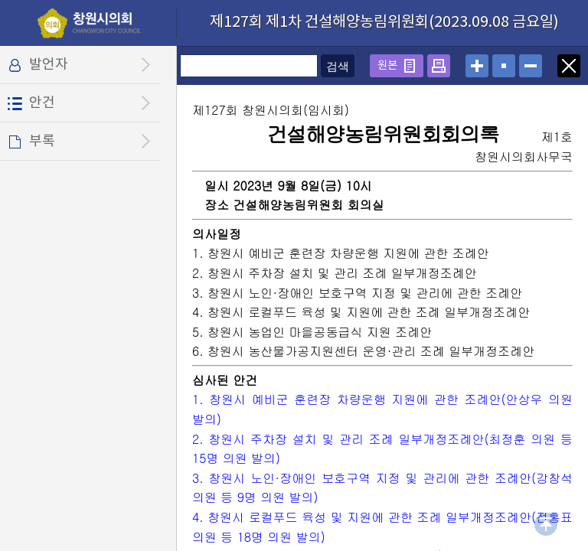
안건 (42, 103)
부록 (42, 141)
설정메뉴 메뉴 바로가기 (0, 0)
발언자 (48, 65)
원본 (387, 65)
